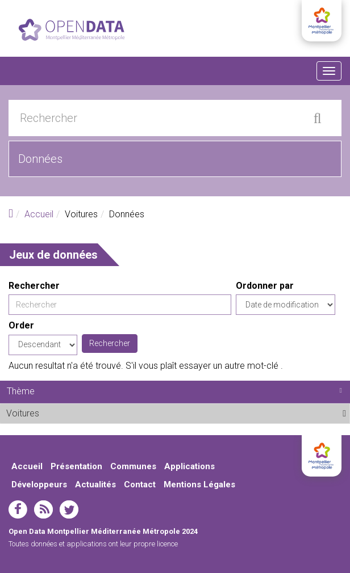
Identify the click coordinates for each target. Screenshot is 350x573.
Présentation (76, 466)
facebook (18, 509)
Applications (189, 466)
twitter (69, 509)
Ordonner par (265, 285)
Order (21, 325)
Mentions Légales (199, 484)
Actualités (95, 484)
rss (43, 509)
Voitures (67, 413)
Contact (140, 484)
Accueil (38, 214)
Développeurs (39, 484)
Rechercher (34, 285)
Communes (133, 466)
